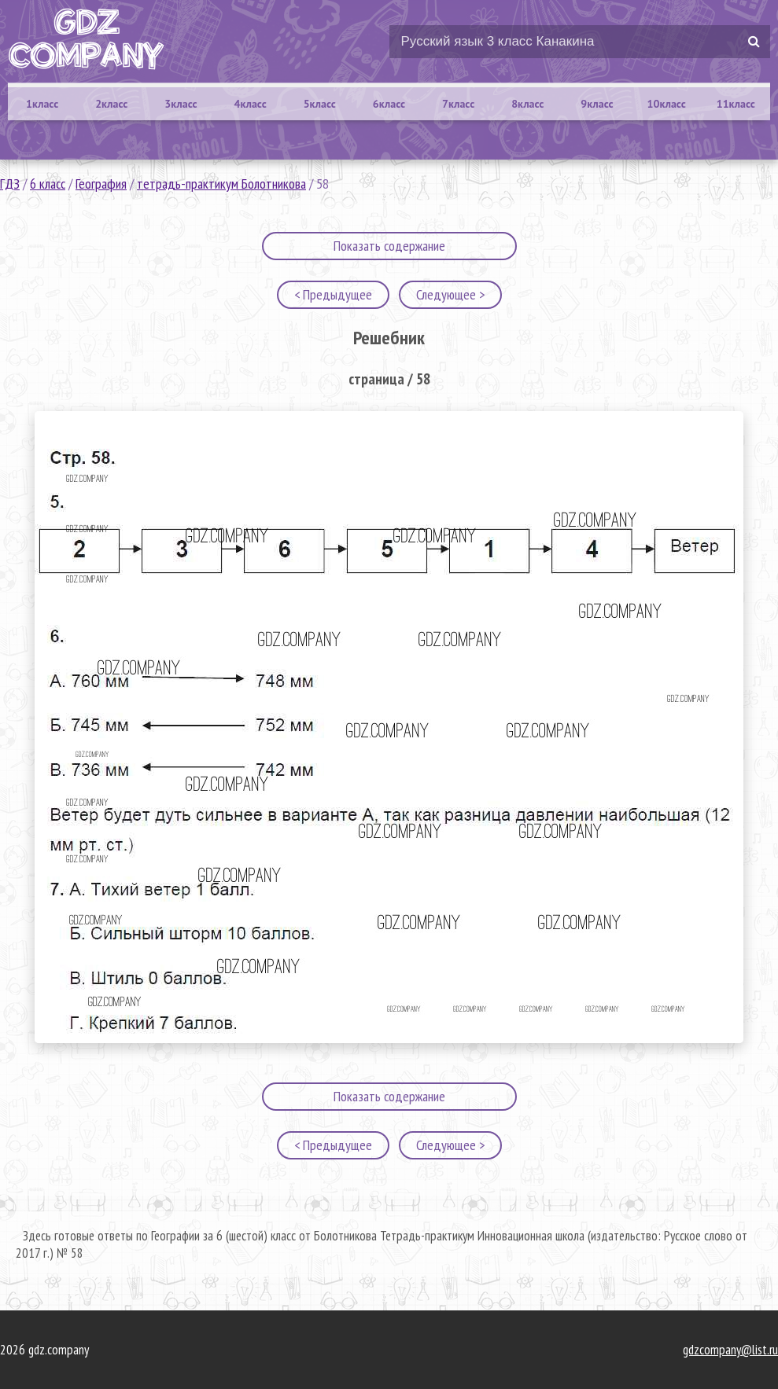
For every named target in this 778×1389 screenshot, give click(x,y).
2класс (111, 104)
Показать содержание (389, 246)
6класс (389, 104)
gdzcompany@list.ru (730, 1349)
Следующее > (450, 294)
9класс (597, 104)
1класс (42, 104)
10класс (666, 104)
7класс (458, 104)
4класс (250, 104)
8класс (527, 104)
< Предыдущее (333, 294)
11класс (736, 104)
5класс (320, 104)
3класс (180, 104)
